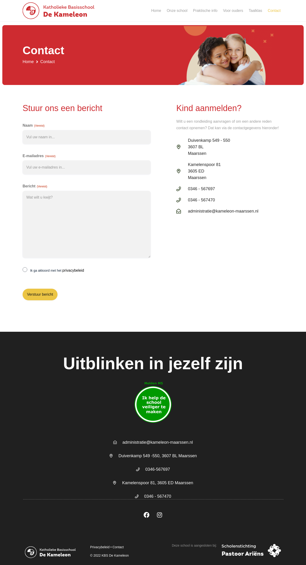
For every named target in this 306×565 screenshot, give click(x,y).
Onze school (177, 11)
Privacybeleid (99, 547)
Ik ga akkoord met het (57, 270)
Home (156, 11)
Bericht (35, 186)
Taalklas (255, 11)
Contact (274, 11)
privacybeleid (73, 270)
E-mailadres (39, 156)
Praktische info (205, 11)
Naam (33, 125)
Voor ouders (233, 11)
